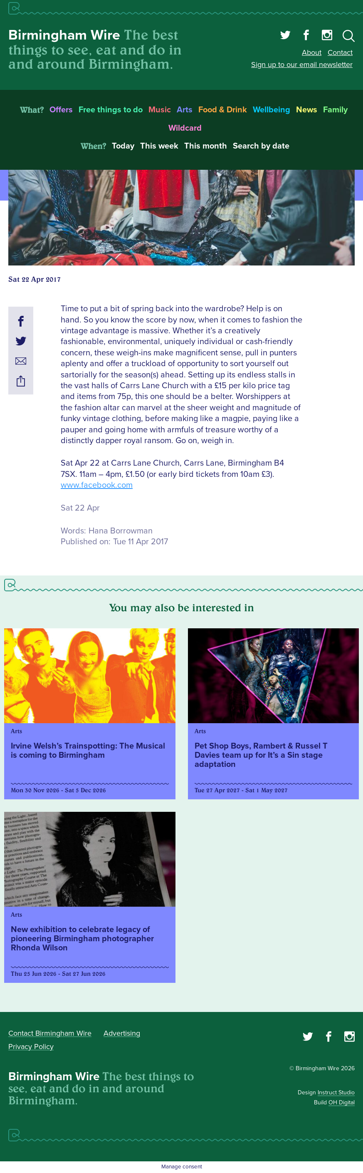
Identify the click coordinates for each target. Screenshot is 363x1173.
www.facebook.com (97, 485)
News (306, 110)
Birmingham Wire (64, 35)
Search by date (261, 146)
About (311, 52)
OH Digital (341, 1102)
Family (335, 110)
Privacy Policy (31, 1046)
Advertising (122, 1033)
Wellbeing (271, 110)
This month (205, 146)
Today (123, 146)
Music (159, 110)
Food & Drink (222, 110)
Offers (61, 110)
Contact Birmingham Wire (49, 1033)
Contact (340, 52)
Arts (185, 110)
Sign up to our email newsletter (302, 64)
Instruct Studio (336, 1092)
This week (159, 146)
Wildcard (185, 128)
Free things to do (111, 110)
